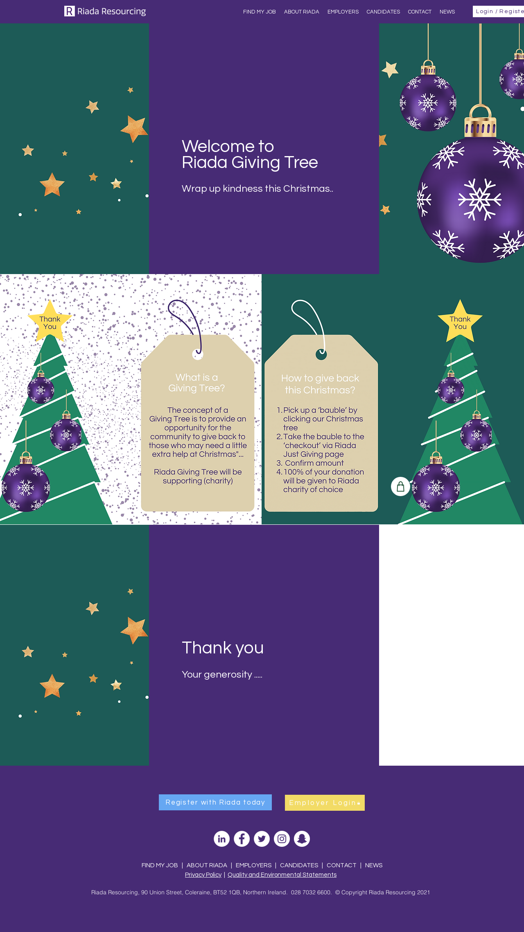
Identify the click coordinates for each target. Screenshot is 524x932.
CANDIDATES (299, 865)
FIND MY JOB (160, 865)
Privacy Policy (203, 875)
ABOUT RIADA (207, 865)
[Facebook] (242, 839)
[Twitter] (262, 839)
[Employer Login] (325, 803)
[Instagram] (282, 839)
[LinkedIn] (222, 839)
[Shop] (400, 486)
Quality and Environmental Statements (282, 875)
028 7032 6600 (310, 892)
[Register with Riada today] (215, 802)
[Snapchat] (302, 839)
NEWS (373, 865)
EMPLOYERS (253, 865)
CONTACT (342, 865)
